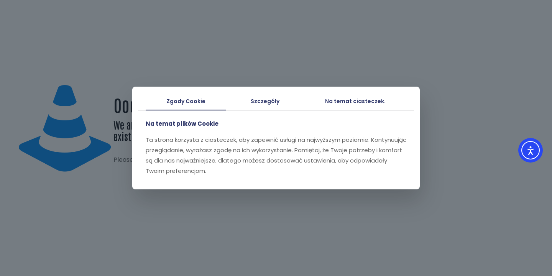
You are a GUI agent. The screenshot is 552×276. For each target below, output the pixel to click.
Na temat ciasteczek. (355, 101)
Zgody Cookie (185, 101)
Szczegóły (265, 101)
